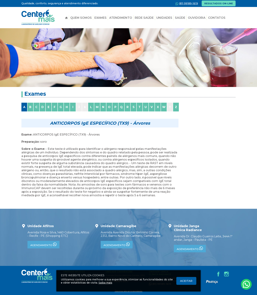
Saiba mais (105, 282)
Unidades (164, 17)
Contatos (216, 17)
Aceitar (186, 280)
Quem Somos (81, 17)
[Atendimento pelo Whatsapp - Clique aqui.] (246, 284)
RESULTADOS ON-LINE (218, 3)
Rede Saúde (144, 17)
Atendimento (120, 17)
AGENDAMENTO (43, 244)
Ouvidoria (196, 17)
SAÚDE (180, 17)
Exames (100, 17)
